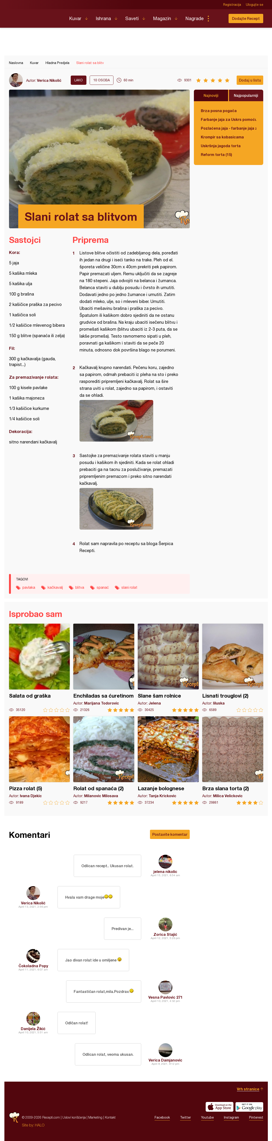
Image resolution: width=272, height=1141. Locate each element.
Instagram (231, 1117)
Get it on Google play (249, 1107)
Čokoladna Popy (33, 966)
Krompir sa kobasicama (222, 137)
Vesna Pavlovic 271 (165, 997)
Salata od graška (39, 668)
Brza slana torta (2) (232, 760)
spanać (103, 587)
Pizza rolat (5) (39, 760)
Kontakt (110, 1117)
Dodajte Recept (246, 18)
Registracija (232, 4)
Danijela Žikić (33, 1028)
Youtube (207, 1117)
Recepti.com (35, 17)
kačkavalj (55, 587)
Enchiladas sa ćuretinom (103, 668)
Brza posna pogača (219, 110)
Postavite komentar (169, 834)
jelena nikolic (165, 871)
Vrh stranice (248, 1089)
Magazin (162, 18)
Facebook (162, 1117)
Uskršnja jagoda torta (221, 145)
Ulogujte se (254, 4)
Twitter (185, 1117)
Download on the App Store (219, 1107)
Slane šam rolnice (168, 668)
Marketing (95, 1117)
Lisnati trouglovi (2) (232, 668)
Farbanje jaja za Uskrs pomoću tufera (228, 119)
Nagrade (194, 18)
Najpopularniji (246, 95)
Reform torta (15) (216, 154)
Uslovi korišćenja (74, 1117)
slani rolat (129, 587)
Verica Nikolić (49, 80)
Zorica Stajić (165, 934)
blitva (79, 587)
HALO (39, 1125)
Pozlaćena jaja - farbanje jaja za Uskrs (228, 128)
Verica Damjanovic (165, 1060)
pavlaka (28, 587)
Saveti (132, 18)
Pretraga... (217, 18)
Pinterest (256, 1117)
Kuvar (75, 18)
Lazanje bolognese (168, 760)
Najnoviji (211, 95)
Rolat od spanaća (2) (103, 760)
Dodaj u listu (250, 80)
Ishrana (103, 18)
